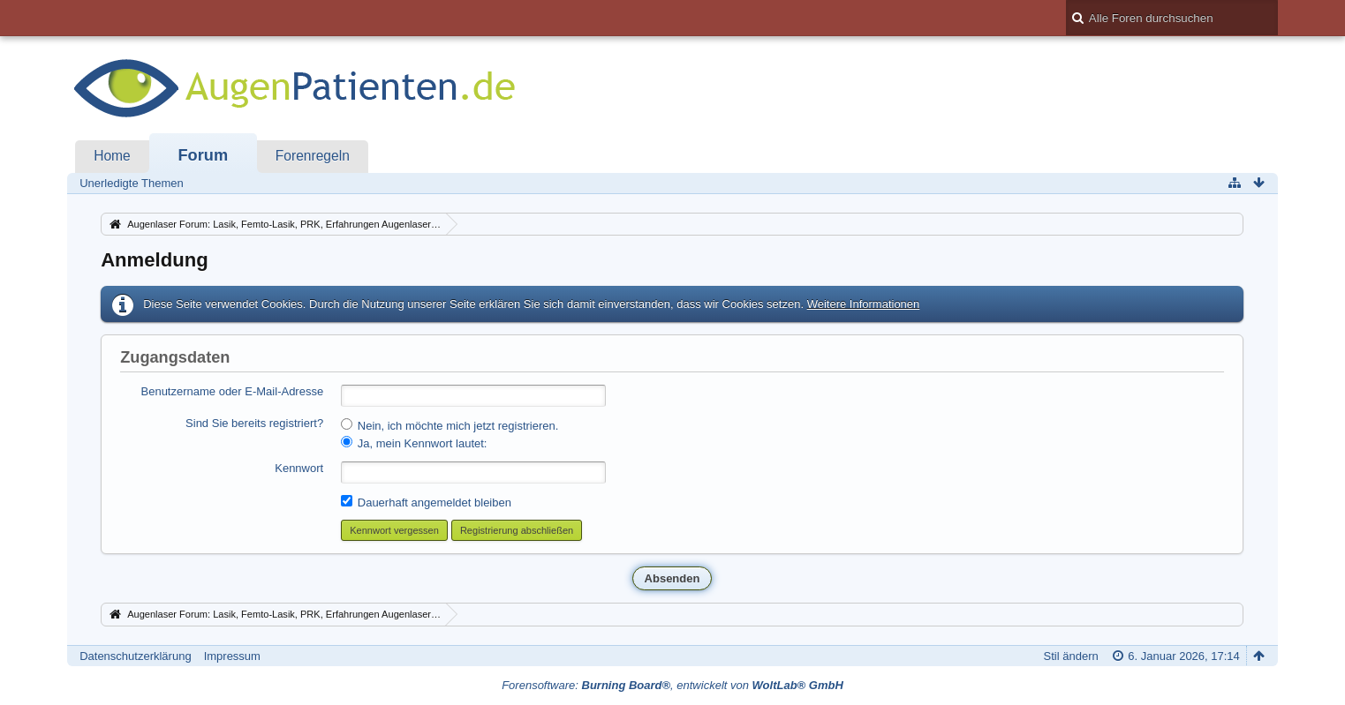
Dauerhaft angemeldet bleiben (426, 502)
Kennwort (299, 468)
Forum (203, 155)
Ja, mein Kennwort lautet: (414, 443)
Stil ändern (1071, 656)
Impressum (232, 656)
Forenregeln (313, 155)
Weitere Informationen (863, 304)
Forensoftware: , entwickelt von (672, 685)
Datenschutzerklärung (135, 656)
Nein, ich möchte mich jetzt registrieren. (449, 425)
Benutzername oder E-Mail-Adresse (232, 391)
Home (112, 155)
